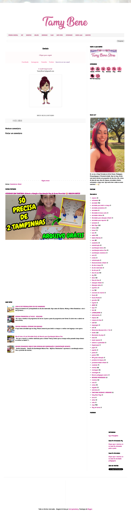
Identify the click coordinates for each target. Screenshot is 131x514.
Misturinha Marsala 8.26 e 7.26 (101, 330)
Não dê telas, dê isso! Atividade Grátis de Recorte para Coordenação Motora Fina (39, 336)
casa (93, 240)
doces (93, 278)
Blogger (90, 509)
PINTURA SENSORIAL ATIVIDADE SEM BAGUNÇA (28, 326)
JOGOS (93, 305)
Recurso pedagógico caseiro (100, 375)
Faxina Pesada (96, 298)
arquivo (94, 198)
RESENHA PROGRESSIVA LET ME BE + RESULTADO (28, 316)
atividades (95, 210)
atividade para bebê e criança (100, 205)
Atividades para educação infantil (102, 218)
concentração (96, 245)
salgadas (94, 388)
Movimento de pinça (98, 335)
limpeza (94, 318)
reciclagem (95, 370)
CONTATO (88, 35)
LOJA (93, 323)
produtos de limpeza (98, 360)
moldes (94, 333)
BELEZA (36, 35)
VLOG (52, 35)
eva (93, 290)
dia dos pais (95, 270)
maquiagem (95, 325)
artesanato (95, 200)
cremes (94, 258)
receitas (94, 368)
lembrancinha (96, 315)
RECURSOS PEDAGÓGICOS (99, 378)
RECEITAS (28, 35)
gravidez (94, 300)
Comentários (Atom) (16, 184)
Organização (95, 345)
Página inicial (45, 181)
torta (93, 397)
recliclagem (95, 373)
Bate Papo (95, 225)
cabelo (94, 235)
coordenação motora (98, 248)
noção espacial (96, 340)
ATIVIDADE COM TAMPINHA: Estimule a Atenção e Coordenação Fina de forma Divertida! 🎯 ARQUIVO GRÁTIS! (42, 193)
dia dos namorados (97, 268)
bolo (93, 233)
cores (93, 255)
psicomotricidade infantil (99, 363)
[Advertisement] (45, 271)
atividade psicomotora (98, 208)
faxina (94, 295)
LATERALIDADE (96, 313)
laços (93, 308)
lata (93, 310)
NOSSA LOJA (78, 35)
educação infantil (97, 283)
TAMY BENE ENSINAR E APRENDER (102, 392)
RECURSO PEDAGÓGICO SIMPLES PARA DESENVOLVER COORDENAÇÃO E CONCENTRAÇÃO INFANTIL (42, 346)
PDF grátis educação (97, 358)
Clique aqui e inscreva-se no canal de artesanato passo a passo (116, 446)
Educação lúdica (96, 285)
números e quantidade (98, 343)
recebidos (94, 365)
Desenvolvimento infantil (99, 263)
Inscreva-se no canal (63, 62)
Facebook (25, 62)
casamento (95, 243)
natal (93, 338)
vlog (93, 405)
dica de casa (95, 273)
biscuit (94, 230)
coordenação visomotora (99, 253)
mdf (93, 328)
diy (93, 275)
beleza (94, 228)
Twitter (51, 62)
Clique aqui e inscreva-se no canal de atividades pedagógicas (116, 459)
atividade (94, 203)
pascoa (94, 353)
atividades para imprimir (99, 220)
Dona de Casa (95, 280)
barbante (94, 223)
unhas (93, 400)
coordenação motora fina (99, 250)
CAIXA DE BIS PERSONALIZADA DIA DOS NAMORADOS (30, 307)
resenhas (94, 380)
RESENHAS (44, 35)
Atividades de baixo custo (99, 213)
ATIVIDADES (69, 35)
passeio (94, 355)
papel (93, 348)
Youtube (44, 62)
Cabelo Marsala (96, 238)
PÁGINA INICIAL (13, 35)
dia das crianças (96, 265)
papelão (94, 350)
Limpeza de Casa (96, 320)
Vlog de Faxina (96, 407)
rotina (93, 385)
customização (96, 260)
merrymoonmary (74, 509)
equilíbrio (95, 288)
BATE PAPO (60, 35)
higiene (94, 303)
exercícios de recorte (98, 293)
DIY (22, 35)
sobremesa (95, 390)
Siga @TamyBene (113, 436)
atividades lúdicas (97, 215)
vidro (93, 402)
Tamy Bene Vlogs (96, 395)
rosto (93, 383)
